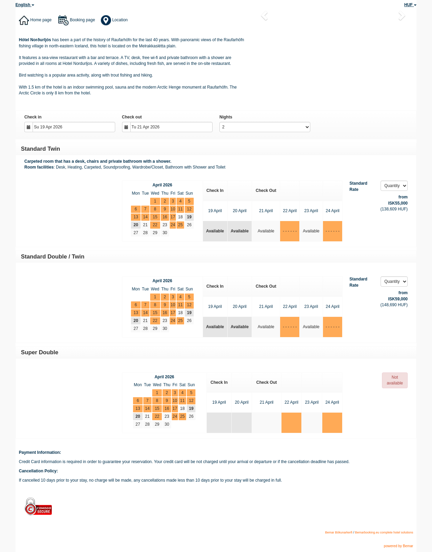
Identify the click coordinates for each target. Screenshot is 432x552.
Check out (132, 117)
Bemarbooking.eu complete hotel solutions (384, 532)
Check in (32, 117)
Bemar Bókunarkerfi (338, 532)
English (24, 4)
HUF (410, 4)
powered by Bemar (398, 546)
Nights (225, 117)
